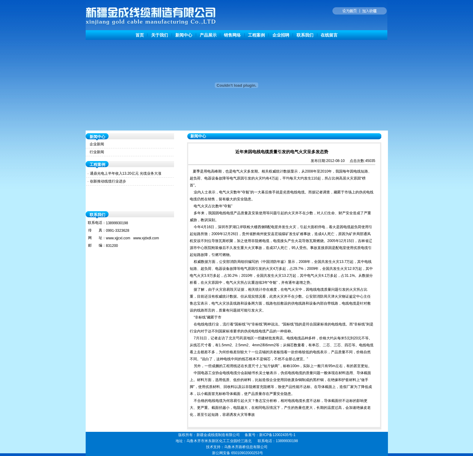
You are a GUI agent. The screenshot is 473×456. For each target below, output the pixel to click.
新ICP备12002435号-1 (277, 435)
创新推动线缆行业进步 (108, 181)
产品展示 (208, 35)
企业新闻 (97, 144)
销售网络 (232, 35)
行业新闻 (97, 152)
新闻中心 (183, 35)
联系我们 (305, 35)
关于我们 (159, 35)
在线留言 (329, 35)
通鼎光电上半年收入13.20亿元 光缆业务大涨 (125, 173)
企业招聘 (280, 35)
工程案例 (256, 35)
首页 (139, 35)
